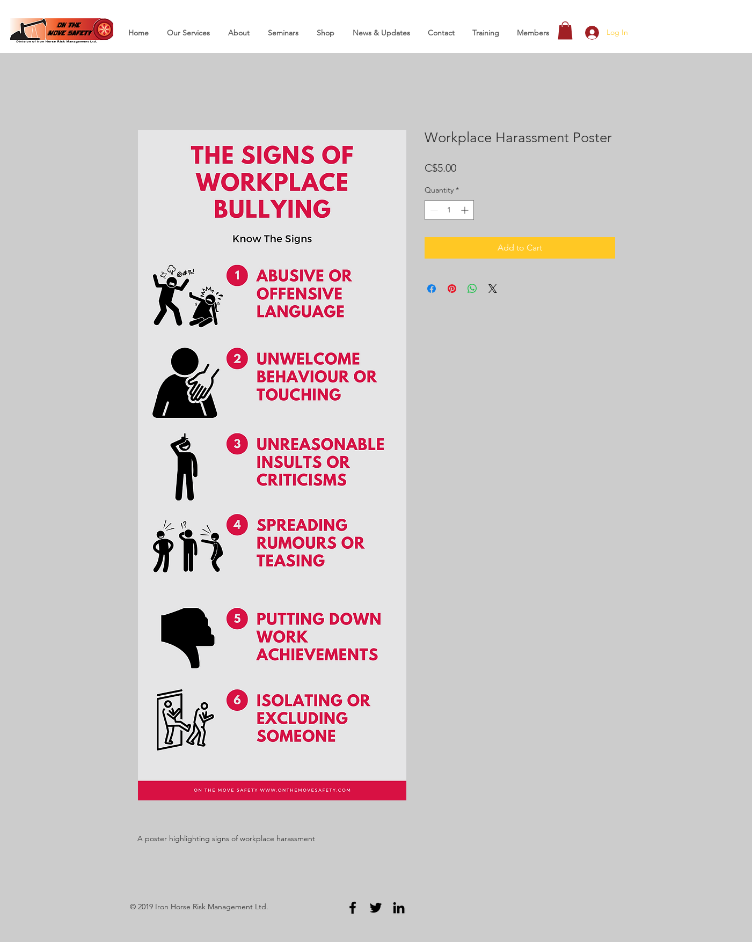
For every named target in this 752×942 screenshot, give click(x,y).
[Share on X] (492, 288)
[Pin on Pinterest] (452, 288)
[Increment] (465, 210)
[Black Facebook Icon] (353, 908)
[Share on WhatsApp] (472, 288)
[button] (565, 30)
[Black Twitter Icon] (376, 908)
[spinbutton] (449, 210)
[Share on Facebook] (431, 288)
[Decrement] (433, 210)
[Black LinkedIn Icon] (399, 908)
